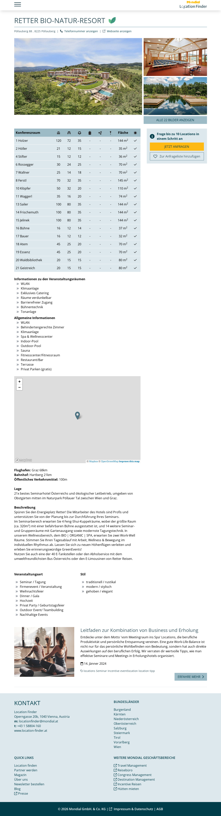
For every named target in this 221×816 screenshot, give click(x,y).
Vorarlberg (122, 742)
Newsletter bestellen (29, 784)
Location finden (25, 765)
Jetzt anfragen (176, 146)
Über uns (21, 779)
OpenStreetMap (109, 461)
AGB (159, 809)
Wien (117, 747)
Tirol (117, 737)
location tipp (147, 671)
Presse (21, 793)
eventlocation (129, 671)
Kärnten (120, 714)
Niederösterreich (126, 719)
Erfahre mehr (191, 677)
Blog (17, 789)
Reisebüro (123, 770)
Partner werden (25, 770)
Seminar (101, 671)
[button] (77, 416)
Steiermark (122, 733)
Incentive (114, 671)
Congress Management (133, 775)
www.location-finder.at (30, 730)
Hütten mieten (126, 789)
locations (89, 671)
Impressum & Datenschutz (131, 809)
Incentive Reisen (127, 784)
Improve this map (129, 461)
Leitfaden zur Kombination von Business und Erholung (139, 630)
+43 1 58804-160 (29, 726)
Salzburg (120, 728)
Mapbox (93, 461)
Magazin (20, 775)
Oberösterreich (125, 723)
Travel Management (130, 765)
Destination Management (134, 779)
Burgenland (122, 709)
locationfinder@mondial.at (38, 721)
